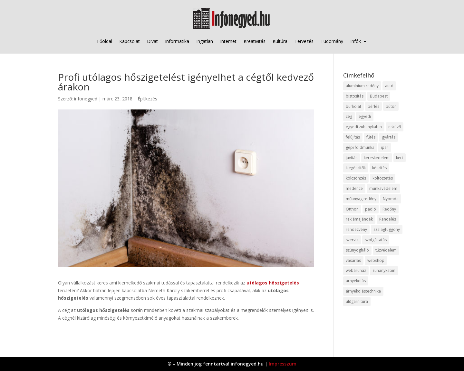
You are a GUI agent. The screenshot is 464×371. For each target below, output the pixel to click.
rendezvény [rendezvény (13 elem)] (356, 229)
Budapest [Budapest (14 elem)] (379, 96)
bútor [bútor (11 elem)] (391, 106)
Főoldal (104, 41)
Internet (228, 41)
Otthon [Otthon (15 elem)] (352, 209)
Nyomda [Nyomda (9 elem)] (391, 198)
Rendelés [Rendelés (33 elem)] (387, 219)
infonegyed (85, 99)
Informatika (177, 41)
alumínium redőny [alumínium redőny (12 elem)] (362, 85)
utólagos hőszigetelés (273, 283)
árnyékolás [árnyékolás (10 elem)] (356, 280)
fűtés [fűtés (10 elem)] (370, 137)
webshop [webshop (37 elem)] (375, 260)
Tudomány (332, 41)
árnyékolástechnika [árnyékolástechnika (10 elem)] (363, 291)
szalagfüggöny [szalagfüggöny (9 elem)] (386, 229)
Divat (152, 41)
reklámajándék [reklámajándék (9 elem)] (359, 219)
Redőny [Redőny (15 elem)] (389, 209)
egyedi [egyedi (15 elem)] (365, 116)
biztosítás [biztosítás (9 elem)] (354, 96)
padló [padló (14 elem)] (370, 209)
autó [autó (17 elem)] (389, 85)
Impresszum (282, 364)
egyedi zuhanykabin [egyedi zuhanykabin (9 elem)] (364, 126)
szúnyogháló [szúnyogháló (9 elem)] (357, 250)
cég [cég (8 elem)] (349, 116)
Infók (355, 41)
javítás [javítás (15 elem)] (351, 157)
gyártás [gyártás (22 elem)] (388, 137)
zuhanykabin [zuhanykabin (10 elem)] (383, 270)
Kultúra (280, 41)
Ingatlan (204, 41)
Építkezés (147, 99)
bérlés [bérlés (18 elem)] (373, 106)
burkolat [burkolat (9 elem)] (353, 106)
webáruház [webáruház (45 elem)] (356, 270)
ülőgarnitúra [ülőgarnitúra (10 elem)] (357, 301)
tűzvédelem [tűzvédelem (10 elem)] (386, 250)
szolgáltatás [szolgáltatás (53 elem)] (376, 239)
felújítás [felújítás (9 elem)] (353, 137)
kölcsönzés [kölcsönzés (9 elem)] (356, 178)
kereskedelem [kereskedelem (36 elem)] (377, 157)
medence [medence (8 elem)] (354, 188)
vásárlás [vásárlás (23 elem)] (353, 260)
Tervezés (304, 41)
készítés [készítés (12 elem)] (379, 167)
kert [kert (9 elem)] (399, 157)
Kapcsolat (129, 41)
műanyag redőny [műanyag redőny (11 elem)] (361, 198)
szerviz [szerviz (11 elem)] (352, 239)
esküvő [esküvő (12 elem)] (394, 126)
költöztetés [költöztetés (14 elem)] (382, 178)
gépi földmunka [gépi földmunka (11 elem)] (360, 147)
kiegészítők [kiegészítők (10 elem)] (356, 167)
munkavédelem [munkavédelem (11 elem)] (383, 188)
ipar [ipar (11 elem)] (384, 147)
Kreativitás (255, 41)
